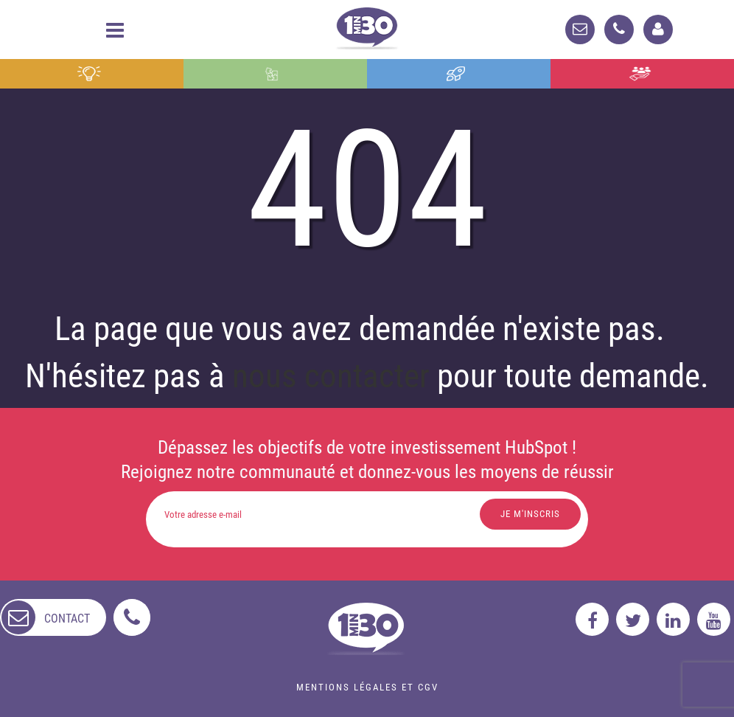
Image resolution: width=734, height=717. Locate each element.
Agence (640, 73)
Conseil (88, 73)
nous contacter (331, 375)
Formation (456, 73)
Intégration (271, 73)
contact (67, 619)
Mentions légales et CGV (367, 687)
